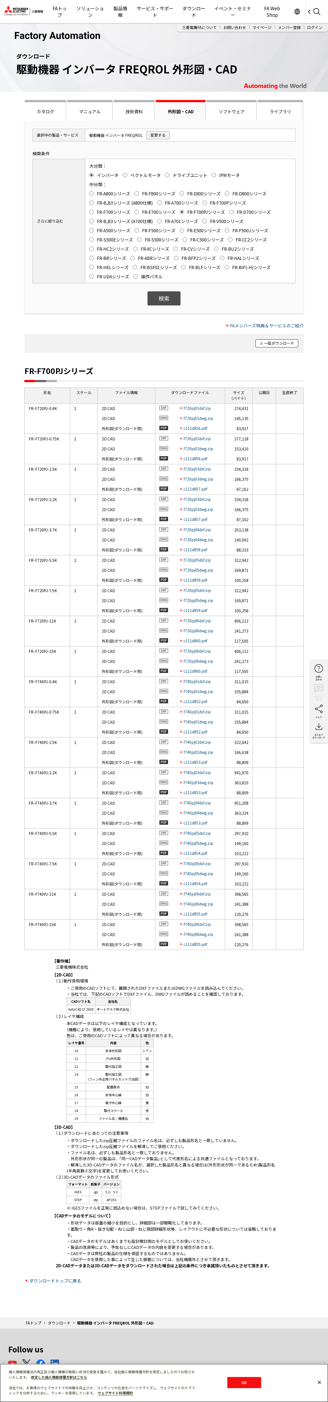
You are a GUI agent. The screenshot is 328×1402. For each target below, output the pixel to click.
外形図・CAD (181, 111)
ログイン (314, 27)
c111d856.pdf (195, 428)
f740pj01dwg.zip (198, 691)
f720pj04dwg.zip (198, 539)
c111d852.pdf (195, 701)
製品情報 (120, 11)
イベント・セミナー (232, 11)
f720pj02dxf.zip (197, 438)
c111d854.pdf (195, 853)
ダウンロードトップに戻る (55, 1280)
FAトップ (60, 11)
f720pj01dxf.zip (197, 408)
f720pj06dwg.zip (198, 630)
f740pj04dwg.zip (198, 813)
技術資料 (134, 111)
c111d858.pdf (195, 549)
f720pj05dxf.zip (197, 560)
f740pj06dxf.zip (197, 894)
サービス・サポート (155, 11)
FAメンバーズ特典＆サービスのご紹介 (267, 325)
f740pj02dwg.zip (198, 752)
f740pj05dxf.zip (197, 833)
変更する (158, 135)
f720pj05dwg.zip (198, 570)
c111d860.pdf (195, 640)
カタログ (45, 111)
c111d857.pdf (195, 489)
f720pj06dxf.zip (197, 620)
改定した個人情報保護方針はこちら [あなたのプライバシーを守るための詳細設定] (59, 1377)
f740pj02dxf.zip (197, 742)
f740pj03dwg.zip (198, 782)
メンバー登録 (289, 27)
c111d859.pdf (195, 580)
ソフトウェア (232, 111)
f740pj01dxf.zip (197, 681)
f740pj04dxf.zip (197, 802)
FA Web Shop (272, 11)
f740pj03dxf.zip (197, 772)
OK (244, 1382)
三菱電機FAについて (199, 27)
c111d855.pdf (195, 914)
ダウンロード (193, 11)
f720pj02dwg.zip (198, 448)
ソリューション (90, 11)
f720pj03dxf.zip (197, 469)
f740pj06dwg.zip (198, 904)
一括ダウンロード (279, 343)
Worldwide (297, 11)
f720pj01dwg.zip (198, 418)
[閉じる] (319, 1382)
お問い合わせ (234, 27)
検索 (164, 298)
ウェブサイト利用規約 (115, 1392)
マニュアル (90, 111)
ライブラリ (280, 111)
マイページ (261, 27)
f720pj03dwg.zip (198, 479)
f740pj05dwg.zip (198, 843)
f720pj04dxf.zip (197, 529)
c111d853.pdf (195, 762)
